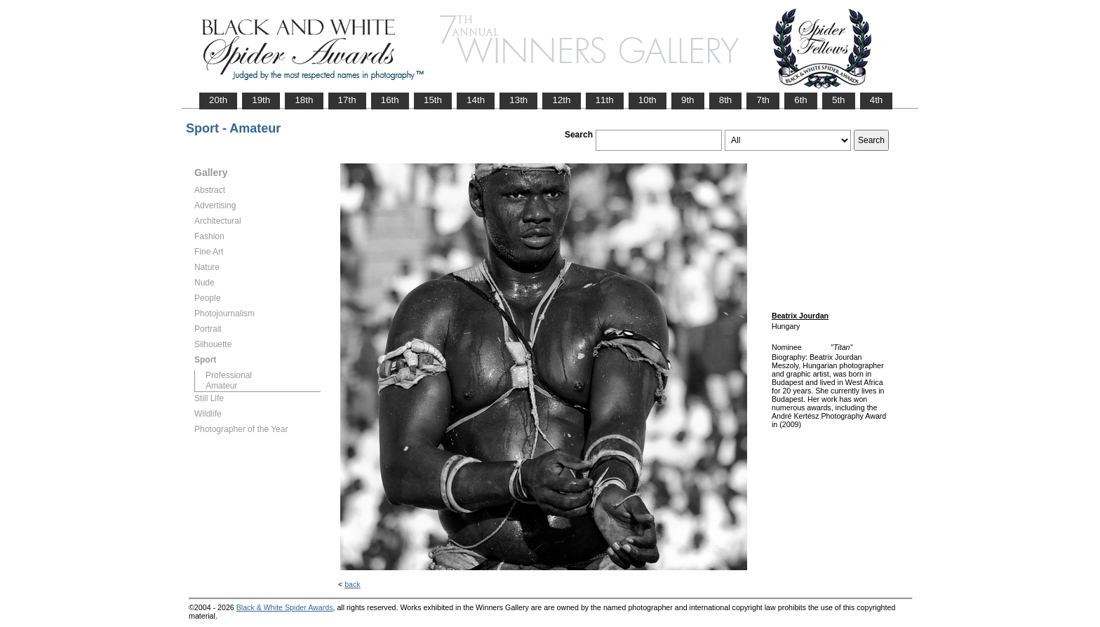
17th (347, 100)
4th (876, 100)
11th (605, 100)
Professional (229, 375)
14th (475, 100)
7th (763, 100)
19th (261, 100)
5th (838, 100)
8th (725, 100)
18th (304, 100)
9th (687, 100)
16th (390, 100)
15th (433, 100)
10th (647, 100)
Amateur (221, 386)
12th (561, 100)
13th (518, 100)
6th (800, 100)
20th (218, 100)
